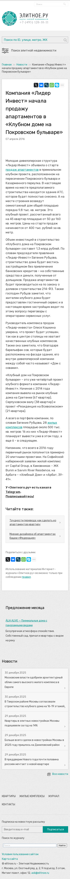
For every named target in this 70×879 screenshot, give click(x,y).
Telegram (13, 492)
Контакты (8, 804)
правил (26, 577)
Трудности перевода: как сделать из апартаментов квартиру (33, 522)
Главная (7, 64)
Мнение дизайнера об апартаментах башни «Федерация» (33, 536)
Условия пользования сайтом (20, 854)
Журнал (53, 796)
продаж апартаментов (22, 169)
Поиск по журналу (13, 838)
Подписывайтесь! (20, 496)
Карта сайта (10, 859)
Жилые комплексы (32, 796)
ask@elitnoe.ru (40, 873)
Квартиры (9, 796)
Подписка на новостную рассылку (23, 821)
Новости (21, 64)
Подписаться (55, 829)
